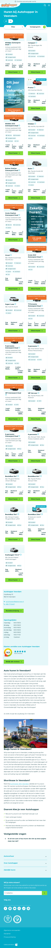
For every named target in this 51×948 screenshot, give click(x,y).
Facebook (5, 908)
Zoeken (45, 5)
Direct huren (13, 72)
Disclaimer (7, 933)
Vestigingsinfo (35, 27)
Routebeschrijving (12, 611)
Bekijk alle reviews (13, 661)
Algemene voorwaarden (12, 930)
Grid (10, 21)
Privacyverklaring (10, 937)
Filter (13, 27)
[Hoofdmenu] (49, 5)
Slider (6, 21)
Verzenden (44, 893)
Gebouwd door (10, 944)
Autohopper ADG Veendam (19, 784)
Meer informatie (10, 44)
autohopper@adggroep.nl (15, 601)
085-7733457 (10, 604)
